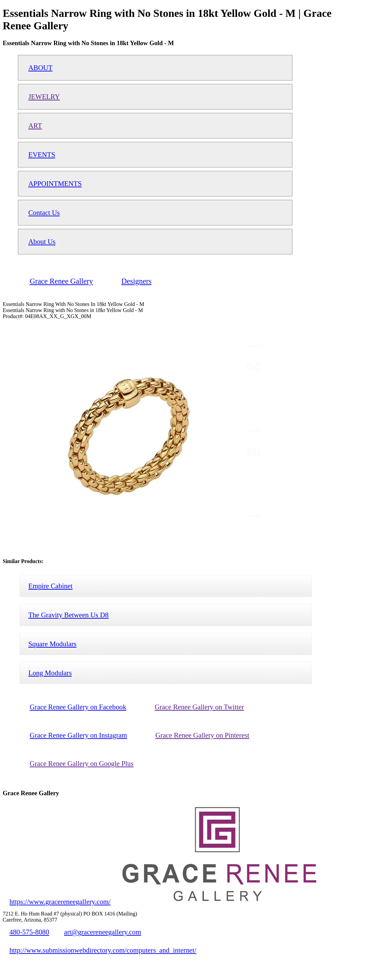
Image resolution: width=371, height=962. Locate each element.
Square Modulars (52, 644)
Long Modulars (50, 673)
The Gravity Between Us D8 (68, 615)
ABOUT (40, 67)
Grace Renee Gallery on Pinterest (202, 735)
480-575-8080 (29, 932)
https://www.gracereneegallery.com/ (60, 901)
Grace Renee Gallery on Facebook (78, 707)
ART (35, 125)
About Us (41, 241)
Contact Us (44, 212)
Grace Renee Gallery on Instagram (78, 735)
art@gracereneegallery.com (102, 932)
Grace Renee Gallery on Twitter (199, 707)
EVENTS (41, 154)
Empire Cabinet (50, 586)
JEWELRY (44, 96)
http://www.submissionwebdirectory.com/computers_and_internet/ (102, 950)
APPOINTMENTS (55, 183)
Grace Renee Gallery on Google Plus (82, 763)
